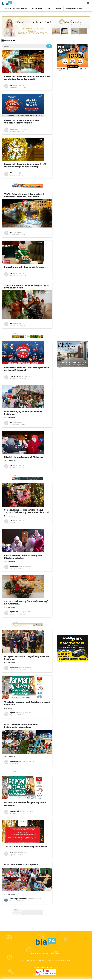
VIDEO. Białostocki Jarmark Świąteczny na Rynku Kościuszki (26, 286)
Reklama (49, 953)
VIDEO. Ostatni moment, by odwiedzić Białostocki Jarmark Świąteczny (24, 195)
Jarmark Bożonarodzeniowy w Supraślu (25, 846)
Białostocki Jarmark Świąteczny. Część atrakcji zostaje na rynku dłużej (25, 165)
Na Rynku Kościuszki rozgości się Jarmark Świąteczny (26, 657)
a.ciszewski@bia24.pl (33, 899)
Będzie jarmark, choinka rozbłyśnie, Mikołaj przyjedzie (23, 557)
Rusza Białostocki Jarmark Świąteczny (25, 267)
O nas (33, 953)
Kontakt (57, 953)
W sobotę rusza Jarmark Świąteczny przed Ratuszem (27, 703)
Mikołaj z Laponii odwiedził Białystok (23, 457)
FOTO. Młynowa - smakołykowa (21, 864)
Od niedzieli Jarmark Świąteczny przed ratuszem (25, 803)
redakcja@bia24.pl (19, 85)
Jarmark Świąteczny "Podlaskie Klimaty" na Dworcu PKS (26, 602)
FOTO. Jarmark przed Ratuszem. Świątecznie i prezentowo (21, 725)
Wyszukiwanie (8, 40)
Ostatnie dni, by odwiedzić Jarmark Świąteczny (23, 412)
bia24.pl (67, 961)
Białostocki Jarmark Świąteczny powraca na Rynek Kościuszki (26, 369)
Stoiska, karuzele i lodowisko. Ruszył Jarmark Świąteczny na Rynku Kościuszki (26, 511)
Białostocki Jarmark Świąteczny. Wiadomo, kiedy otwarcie (21, 121)
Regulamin (41, 953)
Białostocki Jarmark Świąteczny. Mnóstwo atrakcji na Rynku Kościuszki (27, 77)
